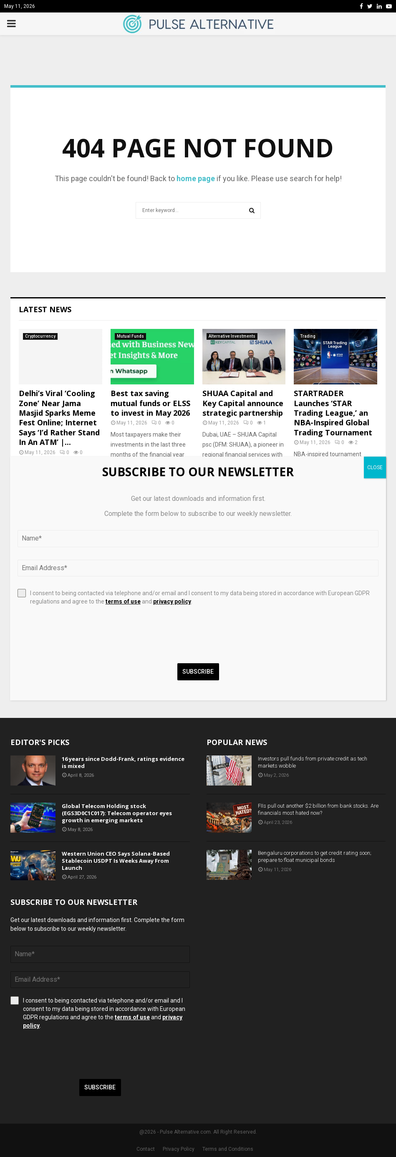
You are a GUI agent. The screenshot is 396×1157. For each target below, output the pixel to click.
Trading (307, 336)
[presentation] (73, 1054)
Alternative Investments (232, 336)
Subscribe (100, 1087)
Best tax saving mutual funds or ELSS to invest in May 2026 (150, 403)
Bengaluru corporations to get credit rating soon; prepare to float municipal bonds (314, 856)
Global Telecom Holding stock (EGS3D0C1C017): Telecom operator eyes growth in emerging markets (117, 813)
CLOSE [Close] (375, 467)
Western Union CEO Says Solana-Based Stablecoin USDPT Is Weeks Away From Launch (116, 861)
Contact (145, 1149)
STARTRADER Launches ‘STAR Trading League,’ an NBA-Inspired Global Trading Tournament (333, 412)
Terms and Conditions (227, 1149)
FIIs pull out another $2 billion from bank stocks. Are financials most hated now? (318, 809)
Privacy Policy (178, 1149)
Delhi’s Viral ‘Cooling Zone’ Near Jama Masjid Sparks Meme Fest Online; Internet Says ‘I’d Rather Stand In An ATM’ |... (59, 417)
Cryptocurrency (40, 336)
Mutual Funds (130, 336)
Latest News (45, 309)
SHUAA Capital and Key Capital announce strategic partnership (242, 403)
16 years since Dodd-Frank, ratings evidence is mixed (123, 762)
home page (196, 178)
